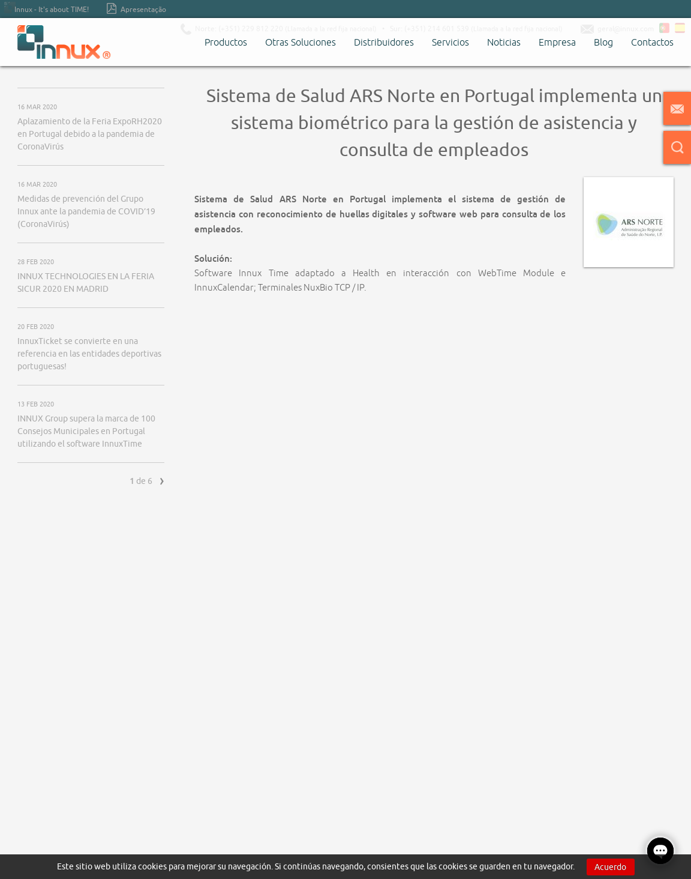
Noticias (504, 42)
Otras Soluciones (300, 42)
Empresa (557, 42)
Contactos (652, 42)
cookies (152, 866)
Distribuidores (384, 42)
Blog (603, 42)
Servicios (450, 42)
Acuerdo (610, 867)
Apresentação (136, 8)
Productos (226, 42)
